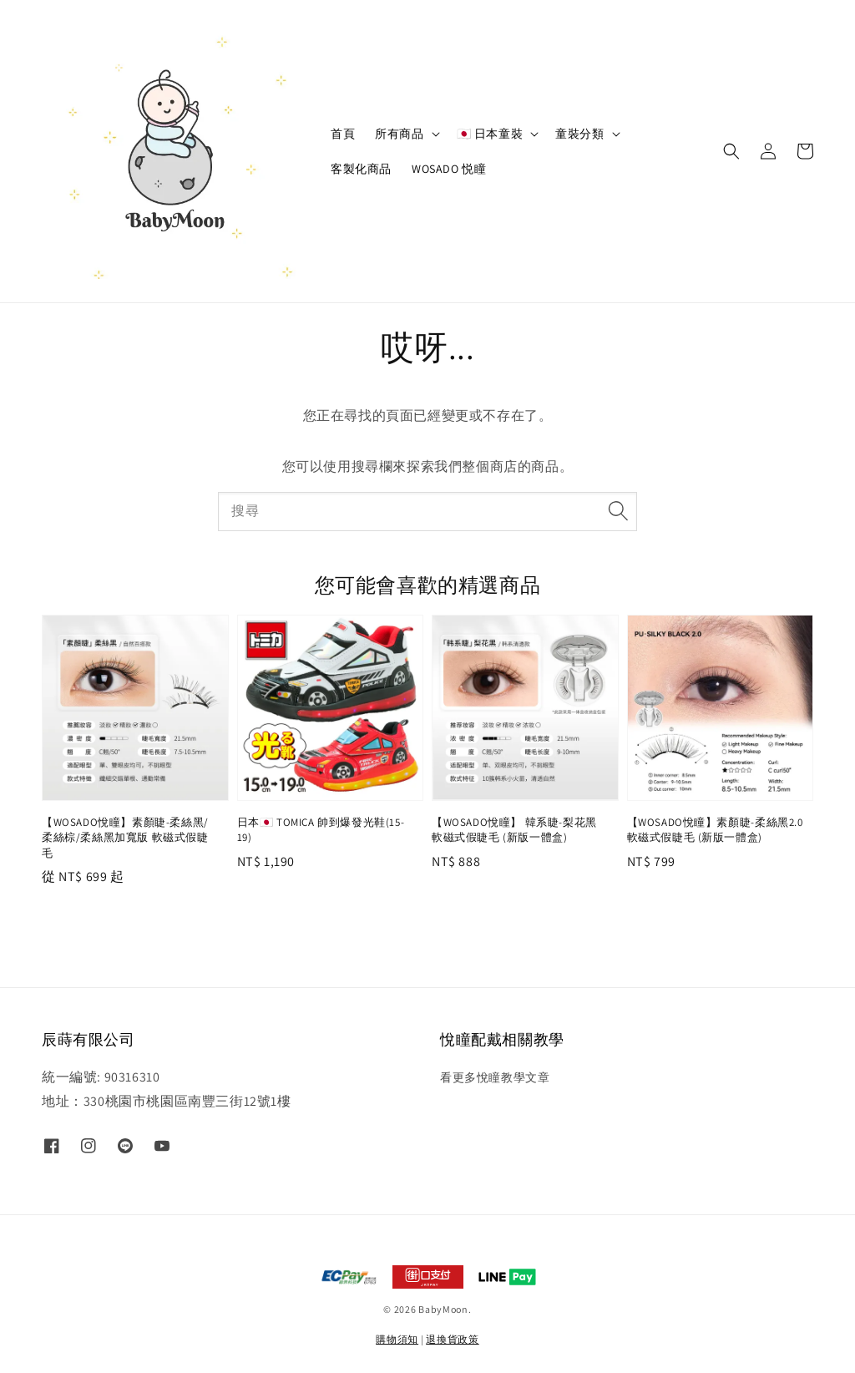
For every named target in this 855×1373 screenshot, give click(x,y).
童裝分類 (579, 133)
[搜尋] (618, 511)
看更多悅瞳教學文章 (494, 1077)
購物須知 (397, 1339)
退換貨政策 (452, 1339)
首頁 (343, 133)
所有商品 (399, 133)
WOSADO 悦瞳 (449, 168)
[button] (731, 151)
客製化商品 (361, 168)
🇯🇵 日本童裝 (490, 133)
